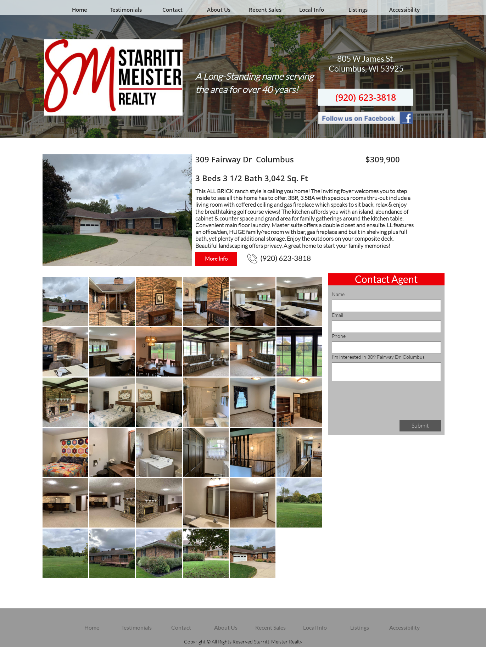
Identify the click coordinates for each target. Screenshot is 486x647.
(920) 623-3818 (365, 97)
